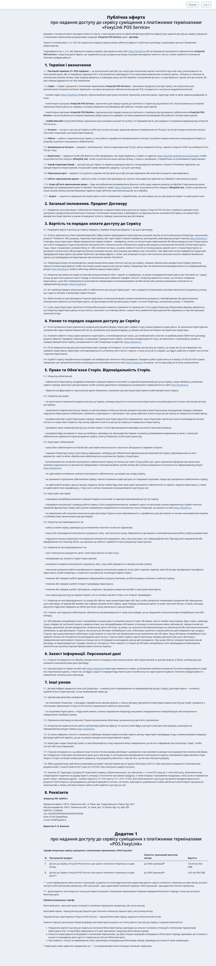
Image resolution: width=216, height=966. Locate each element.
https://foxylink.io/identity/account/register (178, 155)
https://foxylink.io (137, 51)
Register (193, 4)
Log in (206, 4)
